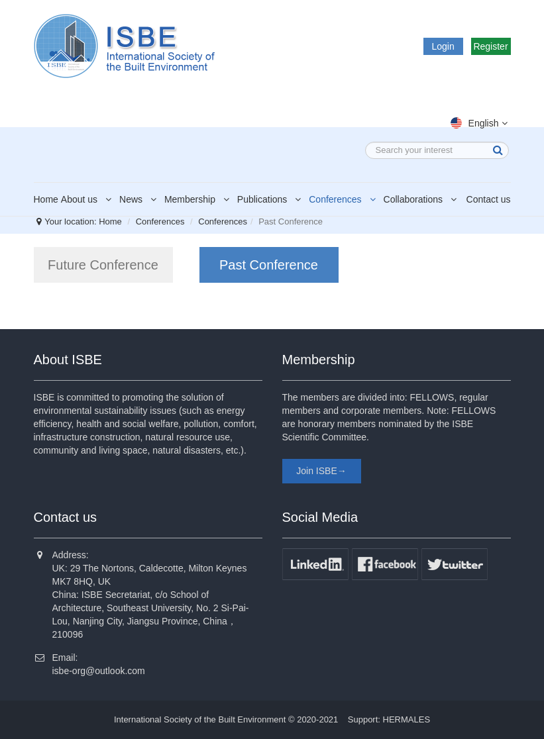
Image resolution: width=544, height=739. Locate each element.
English (481, 123)
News (140, 199)
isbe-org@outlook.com (98, 670)
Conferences (344, 199)
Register (490, 46)
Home (46, 199)
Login (442, 46)
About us (89, 199)
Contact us (488, 199)
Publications (271, 199)
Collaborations (423, 199)
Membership (199, 199)
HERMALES (407, 719)
